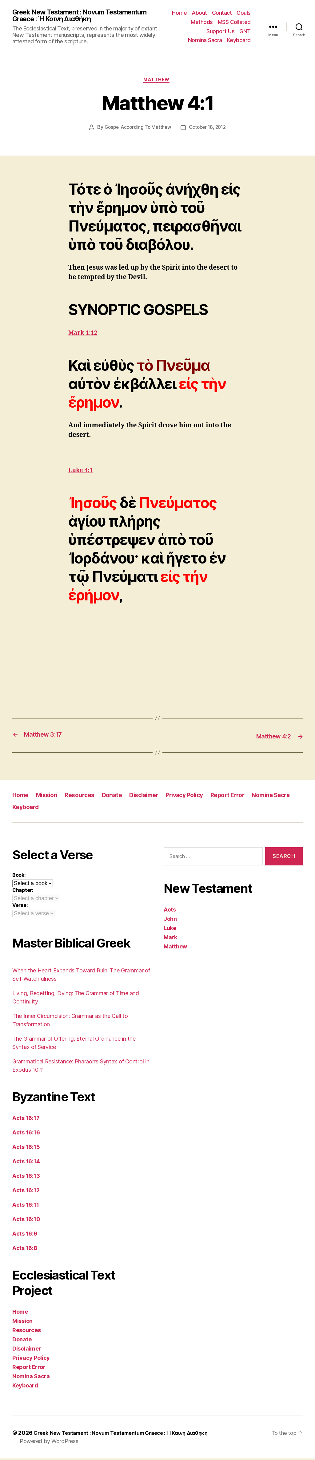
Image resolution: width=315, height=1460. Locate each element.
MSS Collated (234, 22)
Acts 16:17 (25, 1119)
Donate (118, 797)
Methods (202, 22)
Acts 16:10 (26, 1220)
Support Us (220, 32)
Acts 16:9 (24, 1235)
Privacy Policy (196, 797)
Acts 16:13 (26, 1177)
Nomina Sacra (205, 41)
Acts (170, 911)
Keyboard (239, 41)
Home (179, 13)
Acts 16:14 (26, 1163)
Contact (222, 13)
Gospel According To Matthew (136, 130)
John (170, 920)
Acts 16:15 (26, 1148)
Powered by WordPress (49, 1442)
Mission (49, 797)
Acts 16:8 (24, 1249)
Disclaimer (152, 797)
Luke (170, 929)
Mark (170, 939)
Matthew (157, 82)
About (199, 13)
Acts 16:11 (25, 1206)
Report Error (243, 797)
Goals (244, 13)
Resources (84, 797)
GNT (245, 32)
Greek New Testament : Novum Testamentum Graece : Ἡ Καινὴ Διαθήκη (80, 16)
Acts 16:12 (25, 1192)
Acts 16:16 (26, 1134)
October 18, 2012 (209, 130)
